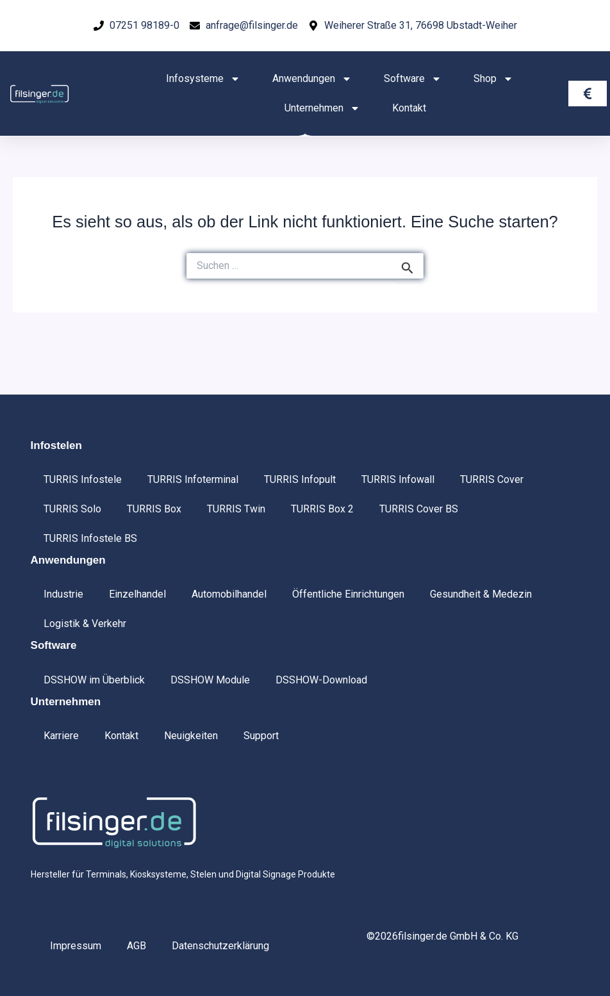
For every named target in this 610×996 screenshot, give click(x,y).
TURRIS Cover (491, 479)
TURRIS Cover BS (418, 509)
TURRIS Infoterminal (192, 479)
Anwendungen (312, 78)
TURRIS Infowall (397, 479)
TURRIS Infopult (300, 479)
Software (412, 78)
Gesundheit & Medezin (481, 594)
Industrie (63, 594)
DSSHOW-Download (321, 680)
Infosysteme (203, 78)
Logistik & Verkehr (85, 623)
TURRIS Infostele (83, 479)
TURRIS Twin (236, 509)
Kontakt (409, 108)
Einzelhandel (137, 594)
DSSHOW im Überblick (94, 680)
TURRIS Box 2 (322, 509)
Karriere (61, 736)
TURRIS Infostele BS (90, 538)
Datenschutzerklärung (220, 946)
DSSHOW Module (210, 680)
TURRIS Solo (72, 509)
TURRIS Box (154, 509)
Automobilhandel (229, 594)
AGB (136, 946)
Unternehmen (322, 108)
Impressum (75, 946)
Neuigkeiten (191, 736)
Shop (493, 78)
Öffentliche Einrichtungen (348, 594)
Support (261, 736)
